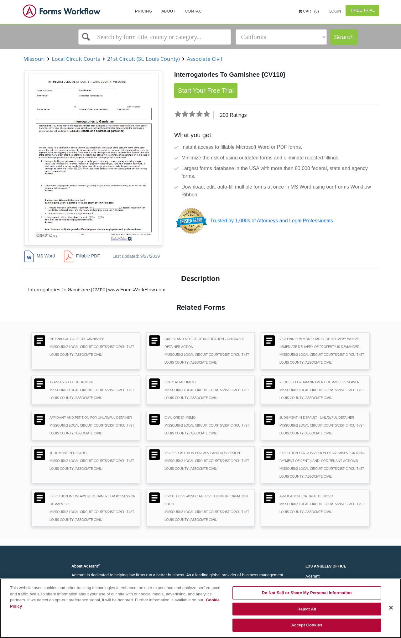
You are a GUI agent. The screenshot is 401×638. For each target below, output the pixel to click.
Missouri (34, 58)
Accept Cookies (306, 625)
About (168, 11)
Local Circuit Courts (76, 58)
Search (344, 37)
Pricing (143, 11)
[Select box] (154, 37)
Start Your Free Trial (206, 90)
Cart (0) (309, 11)
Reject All (306, 609)
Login (334, 11)
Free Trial (362, 10)
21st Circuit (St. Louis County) (143, 58)
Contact (194, 11)
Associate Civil (204, 58)
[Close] (391, 608)
